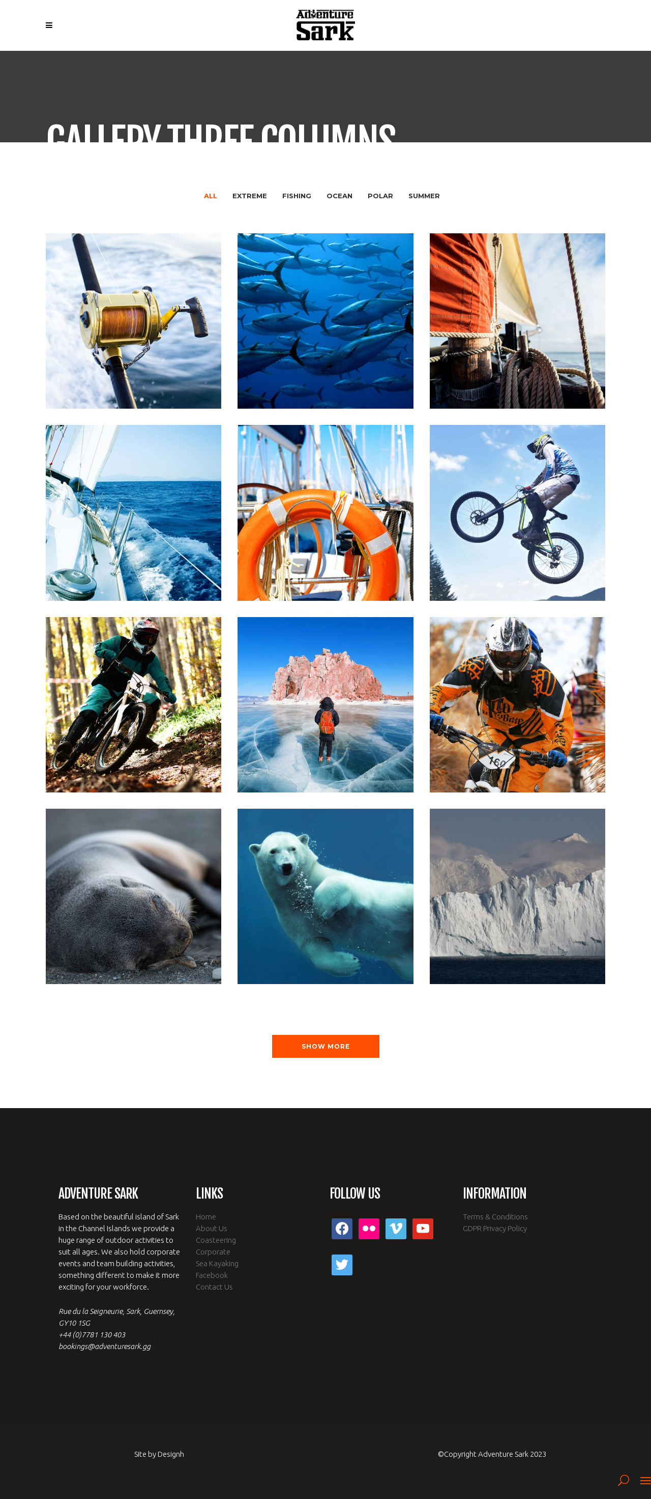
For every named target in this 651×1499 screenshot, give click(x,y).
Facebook (212, 1275)
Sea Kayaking (217, 1263)
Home (206, 1216)
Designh (171, 1454)
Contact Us (214, 1286)
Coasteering (216, 1240)
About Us (211, 1228)
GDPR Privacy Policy (495, 1228)
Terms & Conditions (495, 1216)
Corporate (213, 1251)
